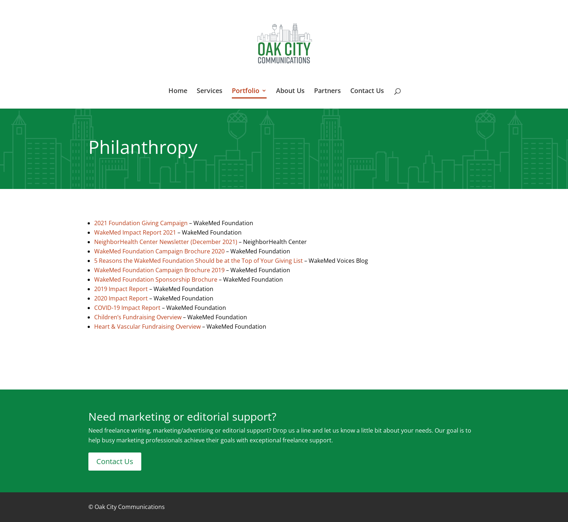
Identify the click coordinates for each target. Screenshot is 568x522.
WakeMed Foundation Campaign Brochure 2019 (159, 270)
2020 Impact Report (121, 298)
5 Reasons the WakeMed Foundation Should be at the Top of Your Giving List (198, 261)
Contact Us (367, 91)
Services (209, 91)
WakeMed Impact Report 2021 (136, 232)
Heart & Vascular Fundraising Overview (147, 327)
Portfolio (245, 91)
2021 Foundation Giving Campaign (141, 223)
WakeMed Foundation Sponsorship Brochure (155, 279)
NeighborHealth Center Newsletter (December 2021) (165, 242)
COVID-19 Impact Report (127, 308)
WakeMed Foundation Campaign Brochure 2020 (159, 251)
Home (177, 91)
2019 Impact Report (121, 289)
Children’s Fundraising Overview (137, 317)
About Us (290, 91)
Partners (327, 91)
